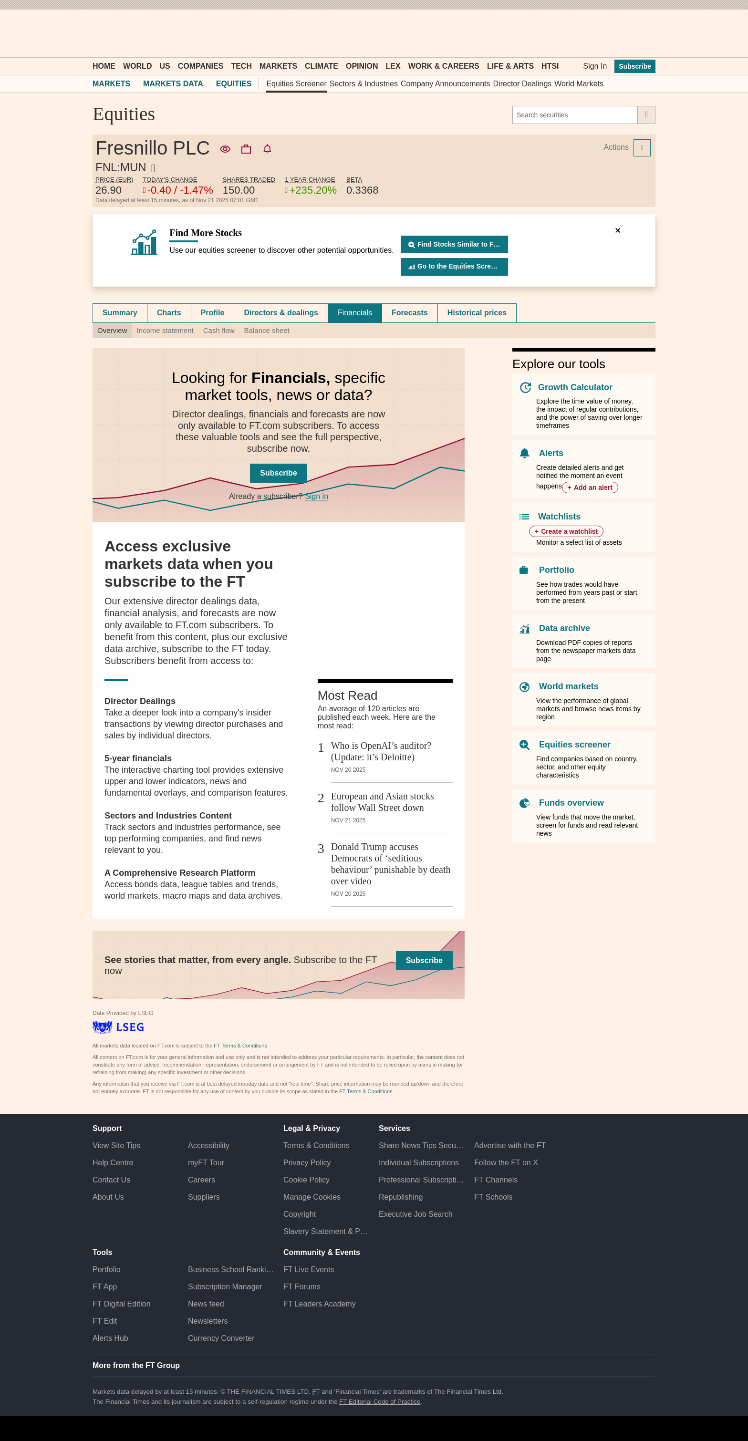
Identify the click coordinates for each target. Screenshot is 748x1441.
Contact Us (111, 1180)
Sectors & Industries (364, 84)
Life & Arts (510, 66)
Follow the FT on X (506, 1163)
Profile (213, 313)
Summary (120, 313)
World (137, 66)
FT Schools (493, 1197)
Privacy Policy (307, 1163)
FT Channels (496, 1180)
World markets (569, 686)
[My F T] (643, 33)
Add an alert (593, 487)
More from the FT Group (136, 1365)
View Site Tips (116, 1145)
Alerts (551, 453)
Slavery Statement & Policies (326, 1231)
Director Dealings (522, 84)
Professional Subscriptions (422, 1180)
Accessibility (208, 1145)
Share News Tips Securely (422, 1145)
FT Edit (105, 1321)
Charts (169, 313)
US (164, 66)
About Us (108, 1197)
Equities (234, 84)
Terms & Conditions (316, 1145)
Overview (112, 330)
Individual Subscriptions (419, 1163)
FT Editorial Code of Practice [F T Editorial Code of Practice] (379, 1401)
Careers (201, 1180)
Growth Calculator (575, 387)
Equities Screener (296, 84)
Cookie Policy (306, 1180)
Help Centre (113, 1163)
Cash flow (219, 330)
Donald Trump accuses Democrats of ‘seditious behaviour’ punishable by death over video (391, 863)
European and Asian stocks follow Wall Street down (382, 802)
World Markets (578, 84)
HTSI (550, 66)
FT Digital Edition (122, 1304)
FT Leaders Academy (319, 1304)
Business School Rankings (231, 1269)
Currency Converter (221, 1338)
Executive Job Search (416, 1214)
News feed (206, 1304)
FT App (105, 1287)
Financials (355, 313)
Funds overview (571, 803)
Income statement (165, 330)
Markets (278, 66)
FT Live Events (308, 1269)
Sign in (316, 496)
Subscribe (635, 66)
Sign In (595, 66)
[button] (97, 33)
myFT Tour (206, 1163)
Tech (241, 66)
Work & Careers (443, 66)
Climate (321, 66)
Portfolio (556, 570)
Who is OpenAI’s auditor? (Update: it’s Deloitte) (381, 751)
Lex (393, 66)
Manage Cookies (312, 1197)
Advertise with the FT (510, 1145)
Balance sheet (267, 330)
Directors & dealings (281, 313)
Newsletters (208, 1321)
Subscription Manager (225, 1287)
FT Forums (302, 1287)
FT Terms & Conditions (240, 1045)
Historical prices (477, 313)
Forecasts (410, 313)
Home (104, 66)
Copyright (299, 1214)
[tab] (120, 312)
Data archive (564, 628)
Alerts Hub (110, 1338)
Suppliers (204, 1197)
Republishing (401, 1197)
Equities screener (575, 744)
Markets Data (173, 84)
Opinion (362, 66)
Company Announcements (445, 84)
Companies (201, 66)
